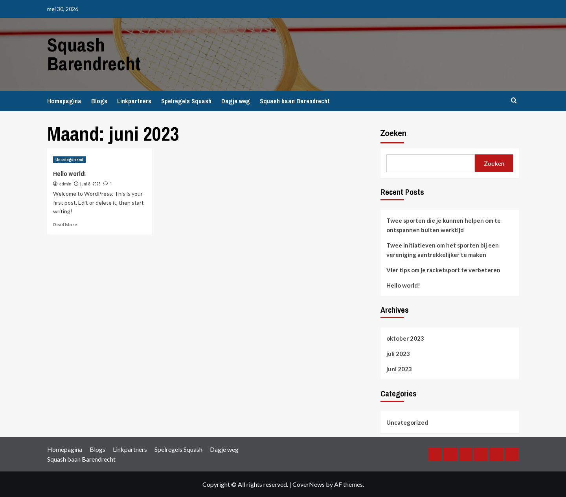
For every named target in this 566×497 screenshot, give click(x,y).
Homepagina (64, 101)
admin (65, 184)
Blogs (99, 101)
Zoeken (393, 133)
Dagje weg (235, 101)
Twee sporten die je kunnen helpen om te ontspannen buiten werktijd (443, 225)
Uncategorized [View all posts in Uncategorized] (69, 159)
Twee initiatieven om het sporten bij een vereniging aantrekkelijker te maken (442, 250)
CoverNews (308, 484)
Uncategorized (407, 422)
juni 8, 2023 (90, 184)
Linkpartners (134, 101)
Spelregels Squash (186, 101)
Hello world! (69, 173)
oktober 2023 (405, 338)
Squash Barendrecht (94, 54)
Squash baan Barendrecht (295, 101)
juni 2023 (399, 368)
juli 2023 (398, 353)
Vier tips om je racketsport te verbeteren (443, 269)
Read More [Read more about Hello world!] (65, 224)
